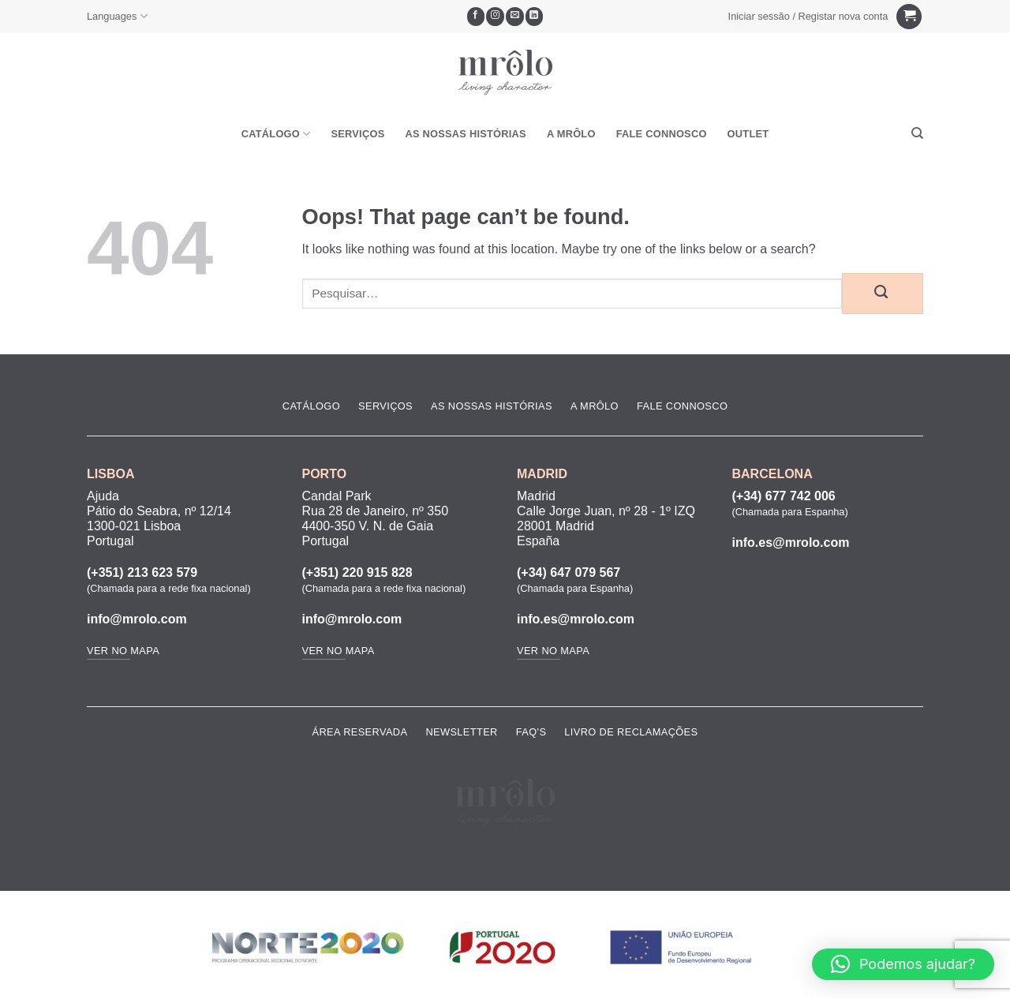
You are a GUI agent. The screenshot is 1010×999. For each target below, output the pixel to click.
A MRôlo (571, 134)
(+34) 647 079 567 (568, 572)
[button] (808, 16)
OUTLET (748, 134)
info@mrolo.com (137, 619)
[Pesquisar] (917, 133)
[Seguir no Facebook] (476, 16)
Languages (117, 16)
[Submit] (882, 293)
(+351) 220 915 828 (357, 572)
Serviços (357, 134)
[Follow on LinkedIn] (535, 16)
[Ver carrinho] (909, 17)
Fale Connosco (661, 134)
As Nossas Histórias (465, 134)
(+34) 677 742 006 (784, 496)
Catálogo (276, 133)
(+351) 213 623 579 (142, 572)
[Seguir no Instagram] (495, 16)
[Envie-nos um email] (515, 16)
